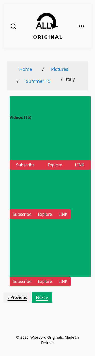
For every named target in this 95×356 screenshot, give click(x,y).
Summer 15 (38, 81)
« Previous (17, 297)
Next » (42, 297)
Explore (55, 165)
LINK (79, 165)
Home (25, 69)
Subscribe (25, 165)
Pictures (59, 69)
